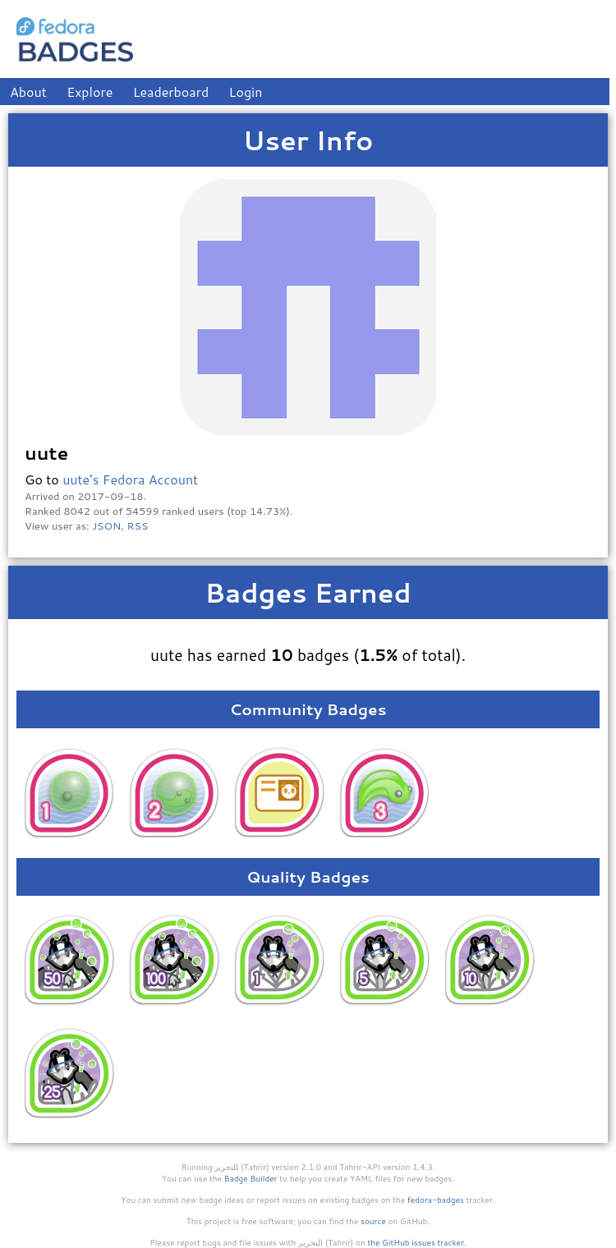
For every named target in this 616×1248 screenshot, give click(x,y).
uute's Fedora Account (130, 479)
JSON (106, 525)
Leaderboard (171, 91)
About (28, 91)
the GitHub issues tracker (415, 1242)
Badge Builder (251, 1178)
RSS (138, 525)
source (373, 1221)
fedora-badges (435, 1199)
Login (246, 91)
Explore (90, 91)
